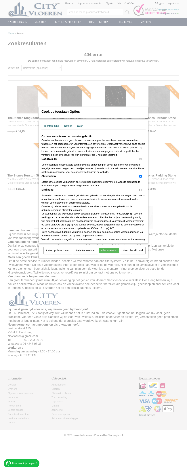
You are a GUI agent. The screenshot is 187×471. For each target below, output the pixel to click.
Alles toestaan (109, 250)
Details (68, 125)
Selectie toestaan (85, 250)
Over (80, 125)
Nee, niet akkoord (133, 250)
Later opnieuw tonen (57, 250)
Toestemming (51, 125)
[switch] (140, 159)
